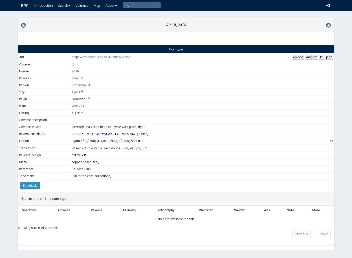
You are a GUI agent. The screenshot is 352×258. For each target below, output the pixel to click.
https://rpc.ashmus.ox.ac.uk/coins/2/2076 (101, 57)
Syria (75, 78)
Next (324, 234)
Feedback (30, 185)
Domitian (78, 99)
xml (308, 57)
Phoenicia (79, 85)
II (73, 64)
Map (97, 5)
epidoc (298, 57)
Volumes (82, 5)
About (111, 5)
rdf (315, 57)
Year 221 (78, 106)
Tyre (75, 92)
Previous (301, 234)
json (329, 57)
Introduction (43, 5)
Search (64, 5)
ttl (321, 57)
